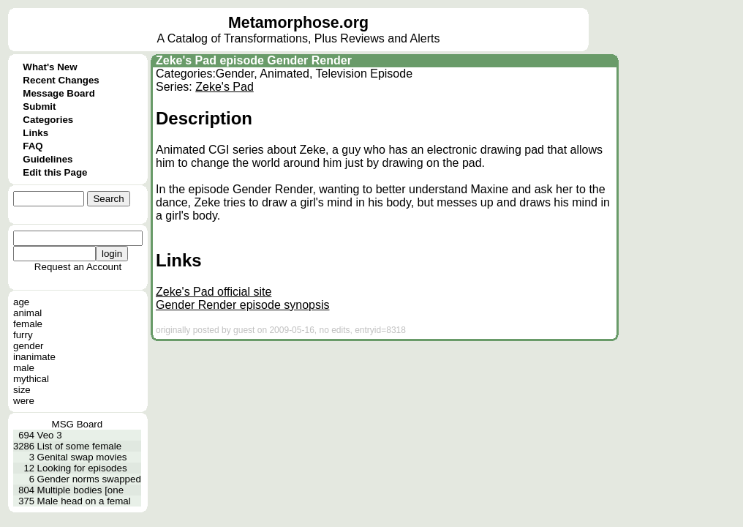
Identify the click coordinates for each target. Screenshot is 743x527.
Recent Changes (61, 80)
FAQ (32, 146)
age (21, 301)
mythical (31, 378)
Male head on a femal (84, 501)
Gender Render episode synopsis (242, 305)
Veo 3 (49, 435)
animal (27, 312)
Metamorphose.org (298, 22)
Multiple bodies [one (80, 490)
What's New (50, 66)
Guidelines (47, 159)
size (22, 389)
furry (23, 334)
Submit (39, 106)
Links (35, 132)
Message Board (59, 93)
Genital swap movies (82, 457)
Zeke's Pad (224, 87)
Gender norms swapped (89, 479)
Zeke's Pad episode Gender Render (254, 60)
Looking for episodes (82, 468)
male (23, 367)
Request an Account (77, 266)
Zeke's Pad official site (213, 291)
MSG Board (77, 424)
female (27, 323)
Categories (48, 119)
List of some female (79, 446)
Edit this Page (55, 172)
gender (28, 345)
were (23, 400)
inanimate (34, 356)
